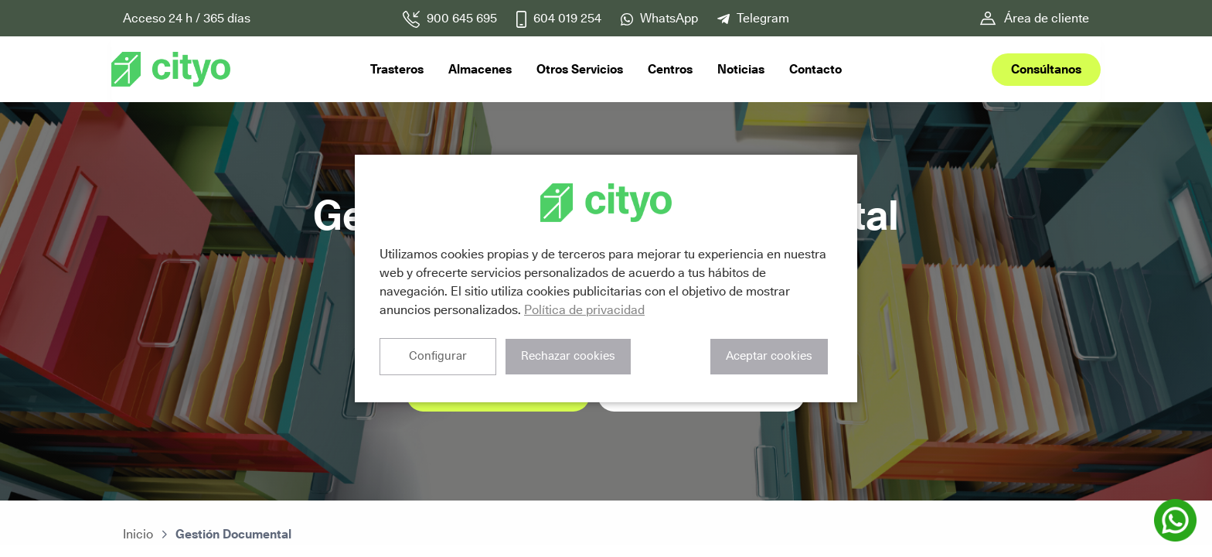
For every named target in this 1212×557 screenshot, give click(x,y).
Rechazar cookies (566, 356)
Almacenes (480, 69)
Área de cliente (1046, 18)
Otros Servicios (579, 69)
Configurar (437, 356)
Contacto (815, 69)
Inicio (138, 534)
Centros (670, 69)
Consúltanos (1046, 69)
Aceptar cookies (769, 356)
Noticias (740, 69)
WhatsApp (669, 18)
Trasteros (397, 69)
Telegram (763, 18)
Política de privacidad (584, 309)
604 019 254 (567, 18)
